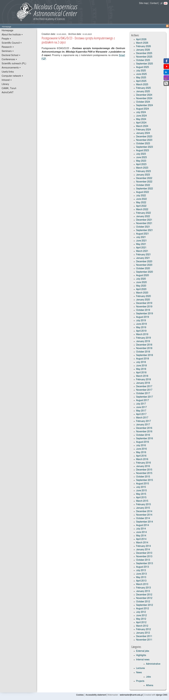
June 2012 (141, 615)
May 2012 (141, 619)
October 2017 (143, 393)
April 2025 (141, 81)
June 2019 (141, 324)
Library (5, 84)
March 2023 (142, 168)
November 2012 (144, 598)
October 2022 (143, 185)
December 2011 (144, 636)
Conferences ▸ (9, 59)
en (165, 3)
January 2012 (143, 633)
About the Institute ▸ (12, 34)
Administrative (153, 664)
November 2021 (144, 223)
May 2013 (141, 577)
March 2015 (142, 501)
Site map (143, 3)
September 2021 (144, 230)
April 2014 (141, 539)
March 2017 (142, 418)
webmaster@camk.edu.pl (131, 695)
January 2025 (143, 91)
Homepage (7, 30)
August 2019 (142, 317)
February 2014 (143, 546)
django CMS (162, 695)
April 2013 (141, 581)
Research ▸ (8, 47)
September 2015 (144, 480)
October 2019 (143, 310)
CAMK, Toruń (9, 88)
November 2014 (144, 515)
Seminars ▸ (8, 51)
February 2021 (143, 254)
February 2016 (143, 463)
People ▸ (6, 39)
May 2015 (141, 494)
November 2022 (144, 182)
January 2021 (143, 258)
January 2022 (143, 216)
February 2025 (143, 88)
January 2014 (143, 549)
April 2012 (141, 622)
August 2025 (142, 67)
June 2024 (141, 116)
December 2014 (144, 511)
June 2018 (141, 366)
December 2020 (144, 261)
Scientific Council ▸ (12, 43)
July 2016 (141, 445)
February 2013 (143, 588)
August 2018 (142, 359)
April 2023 (141, 164)
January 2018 (143, 383)
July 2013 (141, 570)
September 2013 (144, 563)
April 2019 (141, 331)
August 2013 (142, 567)
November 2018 (144, 348)
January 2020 (143, 300)
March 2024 (142, 126)
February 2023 (143, 171)
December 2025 (144, 53)
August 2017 (142, 400)
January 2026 (143, 50)
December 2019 (144, 303)
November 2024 (144, 98)
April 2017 (141, 414)
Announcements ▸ (11, 67)
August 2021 (142, 234)
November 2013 (144, 556)
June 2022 (141, 199)
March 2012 (142, 626)
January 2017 (143, 425)
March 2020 (142, 293)
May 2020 (141, 286)
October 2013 (143, 560)
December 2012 (144, 595)
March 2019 (142, 334)
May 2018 (141, 369)
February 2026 (143, 46)
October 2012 (143, 602)
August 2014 (142, 525)
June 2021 (141, 241)
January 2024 (143, 133)
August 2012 (142, 608)
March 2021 (142, 251)
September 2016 (144, 438)
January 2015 (143, 508)
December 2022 (144, 178)
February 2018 (143, 379)
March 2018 (142, 376)
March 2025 (142, 84)
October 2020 (143, 268)
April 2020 (141, 289)
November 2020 (144, 265)
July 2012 (141, 612)
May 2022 (141, 202)
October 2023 (143, 143)
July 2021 (141, 237)
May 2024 (141, 119)
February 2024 (143, 130)
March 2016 (142, 459)
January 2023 (143, 175)
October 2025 (143, 60)
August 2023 (142, 150)
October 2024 (143, 102)
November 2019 (144, 307)
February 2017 (143, 421)
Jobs (148, 677)
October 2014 (143, 518)
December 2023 (144, 137)
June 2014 (141, 532)
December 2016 (144, 428)
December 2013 (144, 553)
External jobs (142, 651)
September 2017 (144, 397)
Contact (154, 3)
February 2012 (143, 629)
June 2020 (141, 282)
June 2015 (141, 490)
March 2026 (142, 43)
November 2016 (144, 431)
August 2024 (142, 109)
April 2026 (141, 39)
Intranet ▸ (7, 80)
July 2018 (141, 362)
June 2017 (141, 407)
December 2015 (144, 470)
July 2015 (141, 487)
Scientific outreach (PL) (14, 63)
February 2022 (143, 213)
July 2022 (141, 195)
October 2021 (143, 227)
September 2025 (144, 64)
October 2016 (143, 435)
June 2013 (141, 574)
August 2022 (142, 192)
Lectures (140, 668)
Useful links (8, 72)
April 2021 (141, 248)
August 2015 (142, 484)
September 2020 (144, 272)
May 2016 (141, 452)
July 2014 (141, 529)
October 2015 (143, 477)
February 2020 (143, 296)
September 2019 (144, 313)
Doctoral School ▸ (11, 55)
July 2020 (141, 279)
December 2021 (144, 220)
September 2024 (144, 105)
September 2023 (144, 147)
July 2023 (141, 154)
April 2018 (141, 372)
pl (161, 3)
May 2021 (141, 244)
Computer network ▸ (12, 76)
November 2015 (144, 473)
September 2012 (144, 605)
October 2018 (143, 352)
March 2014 (142, 543)
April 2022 (141, 206)
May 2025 (141, 78)
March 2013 (142, 584)
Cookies (80, 695)
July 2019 (141, 320)
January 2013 (143, 591)
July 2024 (141, 112)
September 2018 (144, 355)
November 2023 (144, 140)
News (139, 672)
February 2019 (143, 338)
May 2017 (141, 411)
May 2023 (141, 161)
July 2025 (141, 71)
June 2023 (141, 157)
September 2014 (144, 522)
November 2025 (144, 57)
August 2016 (142, 442)
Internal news (143, 660)
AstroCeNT (8, 92)
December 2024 (144, 95)
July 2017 (141, 404)
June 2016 (141, 449)
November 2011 (144, 640)
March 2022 (142, 209)
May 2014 (141, 536)
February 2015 (143, 504)
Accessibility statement (95, 695)
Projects (140, 681)
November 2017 (144, 390)
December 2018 (144, 345)
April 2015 (141, 497)
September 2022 (144, 189)
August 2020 (142, 275)
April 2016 (141, 456)
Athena (149, 685)
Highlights (141, 655)
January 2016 (143, 466)
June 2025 (141, 74)
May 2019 (141, 327)
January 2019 (143, 341)
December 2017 (144, 386)
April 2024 (141, 123)
